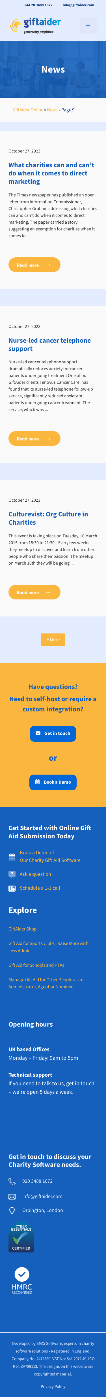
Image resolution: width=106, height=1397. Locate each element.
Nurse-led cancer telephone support (49, 345)
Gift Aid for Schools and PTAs (36, 965)
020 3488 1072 (37, 1181)
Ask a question (35, 874)
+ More (53, 639)
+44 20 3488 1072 (38, 5)
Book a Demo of (37, 852)
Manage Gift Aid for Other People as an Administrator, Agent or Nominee (45, 983)
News (52, 110)
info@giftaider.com (78, 5)
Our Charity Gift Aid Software (50, 860)
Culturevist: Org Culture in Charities (48, 518)
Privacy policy (53, 1387)
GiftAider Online (28, 110)
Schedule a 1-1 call (40, 888)
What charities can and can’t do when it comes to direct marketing (51, 173)
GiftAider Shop (22, 929)
